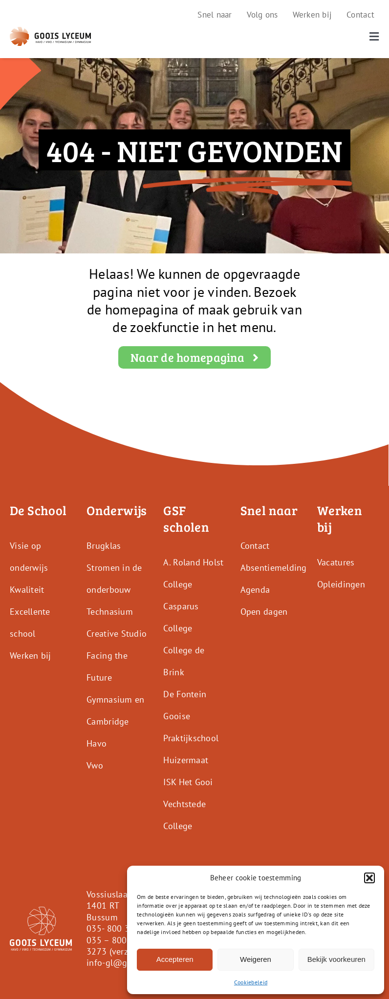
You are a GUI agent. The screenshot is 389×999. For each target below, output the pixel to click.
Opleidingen (341, 584)
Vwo (94, 765)
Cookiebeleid (250, 982)
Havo (96, 743)
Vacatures (335, 562)
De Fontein (184, 694)
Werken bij (30, 655)
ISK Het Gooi (188, 782)
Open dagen (264, 611)
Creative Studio (116, 633)
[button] (369, 878)
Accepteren (175, 959)
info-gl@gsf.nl (115, 962)
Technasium (109, 611)
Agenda (255, 589)
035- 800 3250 (115, 928)
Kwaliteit (27, 589)
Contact (255, 545)
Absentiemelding (273, 567)
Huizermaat (185, 760)
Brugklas (103, 545)
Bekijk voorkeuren (336, 959)
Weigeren (255, 959)
